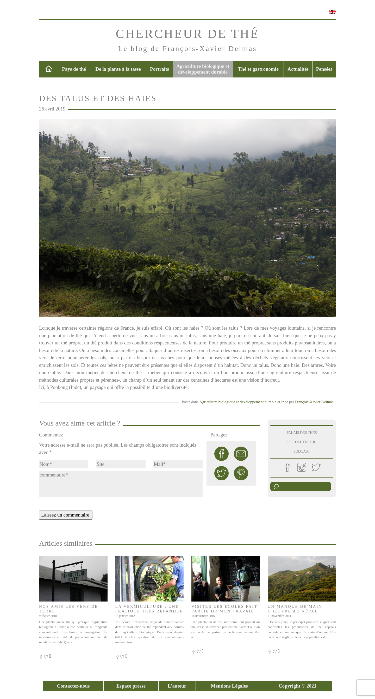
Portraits (159, 69)
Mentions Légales (229, 686)
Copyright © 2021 (297, 686)
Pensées (324, 69)
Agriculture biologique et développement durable (202, 69)
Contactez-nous (73, 686)
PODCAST (301, 451)
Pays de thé (74, 69)
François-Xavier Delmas (314, 402)
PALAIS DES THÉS (302, 433)
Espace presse (131, 686)
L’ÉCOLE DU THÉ (301, 442)
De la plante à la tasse (118, 69)
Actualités (298, 69)
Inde (284, 402)
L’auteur (177, 686)
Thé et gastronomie (258, 69)
